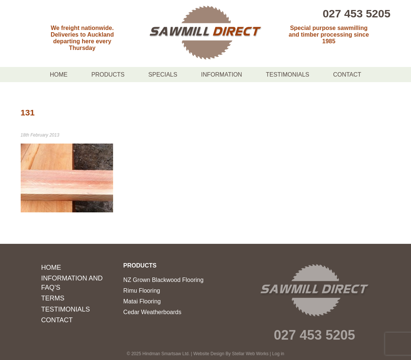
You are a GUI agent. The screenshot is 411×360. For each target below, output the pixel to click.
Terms (52, 298)
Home (59, 74)
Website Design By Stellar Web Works (230, 353)
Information (221, 74)
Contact (347, 74)
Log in (278, 353)
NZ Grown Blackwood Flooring (163, 280)
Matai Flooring (142, 301)
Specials (162, 74)
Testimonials (287, 74)
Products (108, 74)
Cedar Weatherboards (152, 312)
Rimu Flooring (141, 290)
